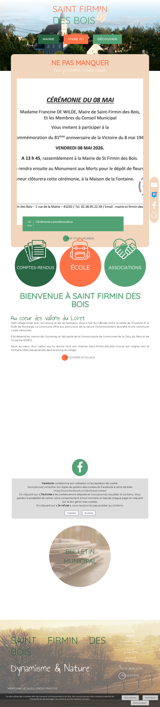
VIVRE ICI (76, 39)
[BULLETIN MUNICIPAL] (80, 556)
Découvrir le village (80, 357)
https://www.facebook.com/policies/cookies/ (80, 490)
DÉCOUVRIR (107, 39)
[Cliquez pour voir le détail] (54, 221)
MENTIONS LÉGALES (21, 688)
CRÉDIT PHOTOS (46, 688)
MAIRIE (48, 39)
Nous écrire (131, 675)
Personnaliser (140, 703)
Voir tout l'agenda (80, 238)
